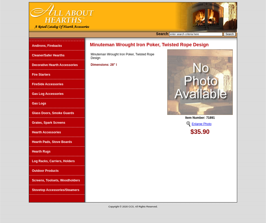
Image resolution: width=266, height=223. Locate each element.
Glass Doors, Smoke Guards (53, 113)
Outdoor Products (45, 171)
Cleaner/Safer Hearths (48, 55)
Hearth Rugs (41, 151)
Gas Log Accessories (48, 94)
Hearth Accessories (46, 132)
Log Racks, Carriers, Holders (53, 161)
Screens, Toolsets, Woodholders (56, 180)
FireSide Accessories (47, 84)
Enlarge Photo (201, 124)
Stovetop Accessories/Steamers (55, 190)
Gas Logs (39, 103)
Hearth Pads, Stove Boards (52, 142)
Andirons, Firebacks (47, 46)
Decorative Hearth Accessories (55, 65)
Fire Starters (41, 74)
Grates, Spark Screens (48, 122)
